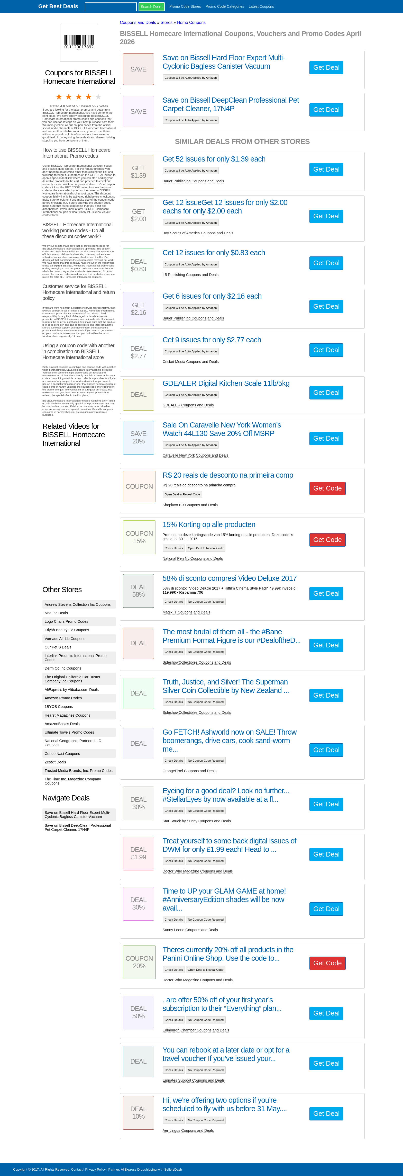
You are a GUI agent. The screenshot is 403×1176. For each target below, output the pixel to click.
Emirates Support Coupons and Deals (194, 1080)
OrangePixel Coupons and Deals (190, 771)
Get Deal (326, 67)
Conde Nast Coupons (62, 754)
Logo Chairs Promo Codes (66, 621)
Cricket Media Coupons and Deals (191, 362)
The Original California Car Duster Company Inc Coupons (72, 679)
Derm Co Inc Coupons (63, 668)
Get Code (327, 488)
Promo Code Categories (225, 6)
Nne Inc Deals (56, 613)
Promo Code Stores (185, 6)
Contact (77, 1169)
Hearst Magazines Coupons (67, 715)
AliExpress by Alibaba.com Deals (72, 690)
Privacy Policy (95, 1169)
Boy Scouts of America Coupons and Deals (198, 233)
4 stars (89, 97)
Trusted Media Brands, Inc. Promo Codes (79, 771)
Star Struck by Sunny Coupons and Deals (197, 821)
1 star (59, 97)
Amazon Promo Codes (63, 698)
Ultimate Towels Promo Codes (69, 732)
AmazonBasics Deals (62, 724)
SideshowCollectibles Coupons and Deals (197, 662)
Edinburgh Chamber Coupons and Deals (196, 1030)
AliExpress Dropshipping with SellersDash (151, 1169)
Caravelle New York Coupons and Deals (195, 455)
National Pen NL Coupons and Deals (193, 558)
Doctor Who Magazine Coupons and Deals (198, 871)
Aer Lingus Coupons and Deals (188, 1130)
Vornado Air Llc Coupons (65, 639)
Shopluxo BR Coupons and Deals (190, 505)
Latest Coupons (261, 6)
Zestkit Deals (55, 762)
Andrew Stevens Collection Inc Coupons (78, 604)
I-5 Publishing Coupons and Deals (191, 275)
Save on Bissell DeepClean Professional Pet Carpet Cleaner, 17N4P (78, 827)
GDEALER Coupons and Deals (188, 405)
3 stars (79, 97)
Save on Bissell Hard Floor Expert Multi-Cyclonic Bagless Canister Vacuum (77, 814)
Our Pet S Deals (58, 647)
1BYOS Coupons (59, 707)
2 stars (69, 97)
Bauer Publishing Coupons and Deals (193, 181)
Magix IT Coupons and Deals (186, 612)
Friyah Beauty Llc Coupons (67, 630)
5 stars (99, 97)
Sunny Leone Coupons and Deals (190, 930)
